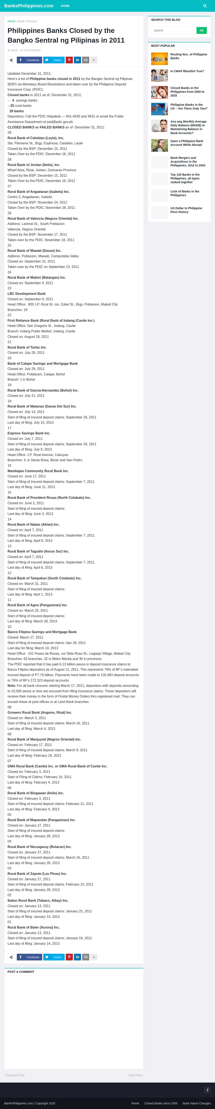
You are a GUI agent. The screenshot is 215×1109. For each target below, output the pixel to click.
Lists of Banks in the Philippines (184, 193)
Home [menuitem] (65, 6)
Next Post (135, 1075)
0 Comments (32, 50)
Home (11, 21)
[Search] (174, 30)
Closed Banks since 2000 (161, 1103)
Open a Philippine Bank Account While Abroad (186, 142)
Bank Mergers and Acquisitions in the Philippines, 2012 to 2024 (187, 161)
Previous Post (15, 1075)
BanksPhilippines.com (29, 5)
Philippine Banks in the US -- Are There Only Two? (188, 106)
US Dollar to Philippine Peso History (186, 210)
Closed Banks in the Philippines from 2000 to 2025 (187, 91)
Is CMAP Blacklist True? (187, 71)
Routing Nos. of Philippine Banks (188, 56)
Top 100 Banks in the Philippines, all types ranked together (185, 178)
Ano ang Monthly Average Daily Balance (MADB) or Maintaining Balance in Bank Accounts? (188, 127)
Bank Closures (27, 21)
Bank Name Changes (197, 1103)
